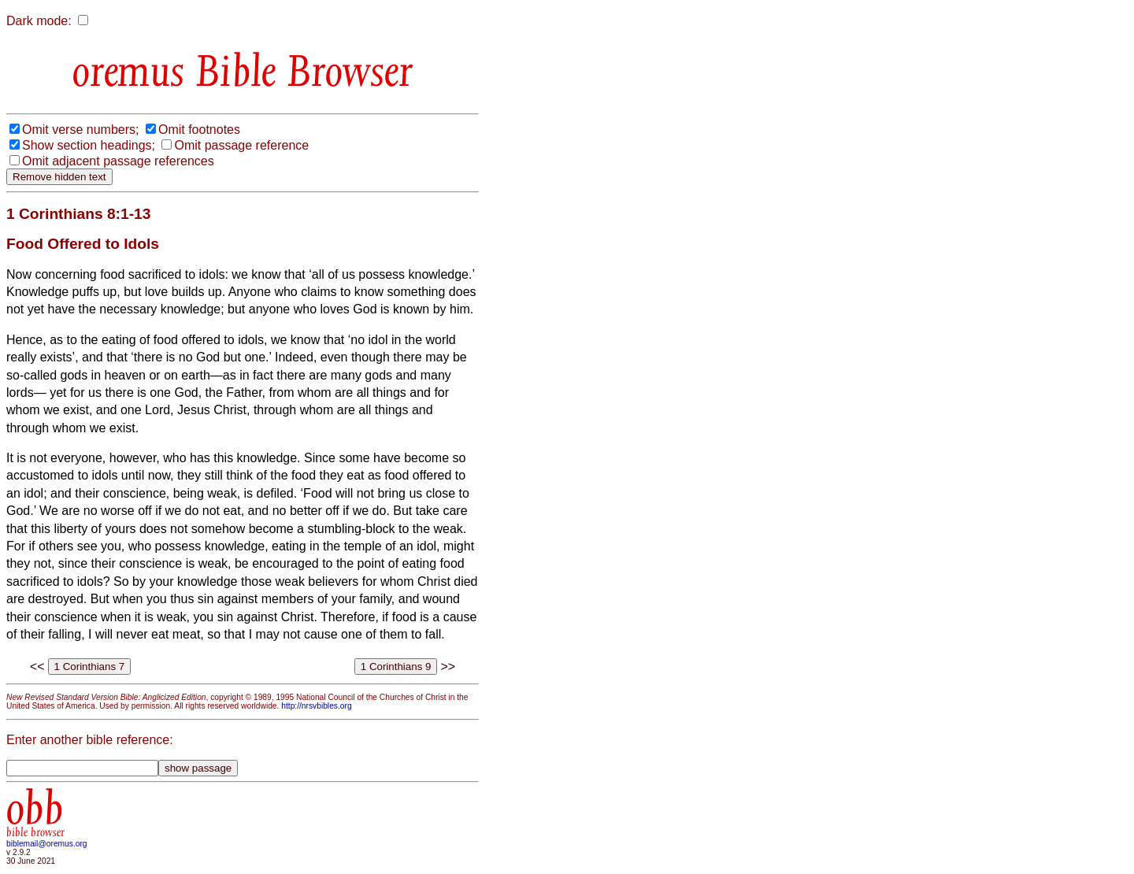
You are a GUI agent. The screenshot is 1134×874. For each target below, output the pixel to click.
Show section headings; (88, 145)
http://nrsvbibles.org (316, 706)
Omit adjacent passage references (118, 161)
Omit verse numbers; (80, 129)
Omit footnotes (199, 129)
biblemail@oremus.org (46, 843)
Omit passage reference (241, 145)
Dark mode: (39, 21)
